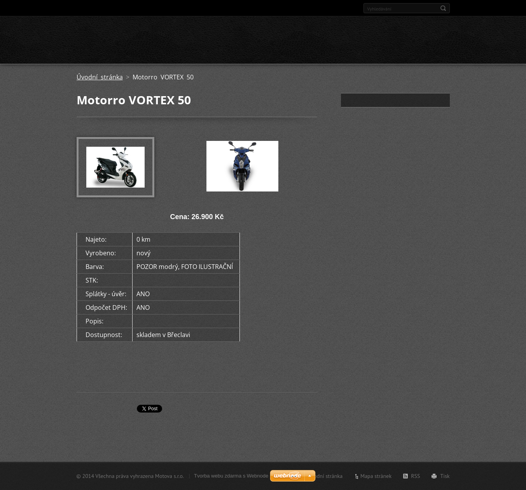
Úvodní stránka (100, 77)
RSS (415, 475)
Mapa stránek (375, 475)
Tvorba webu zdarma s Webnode (231, 476)
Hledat (443, 8)
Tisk (444, 475)
